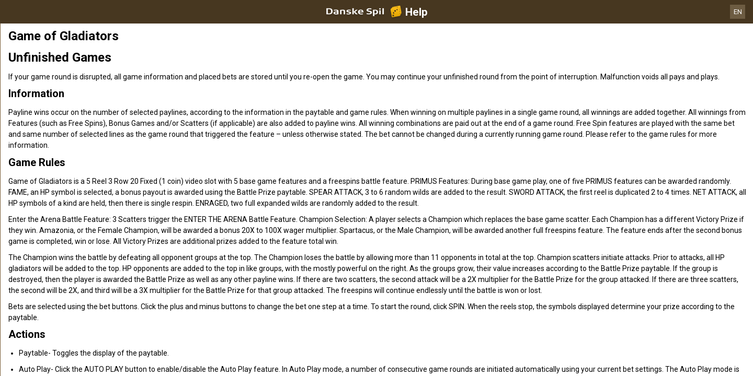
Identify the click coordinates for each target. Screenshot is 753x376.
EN (738, 12)
